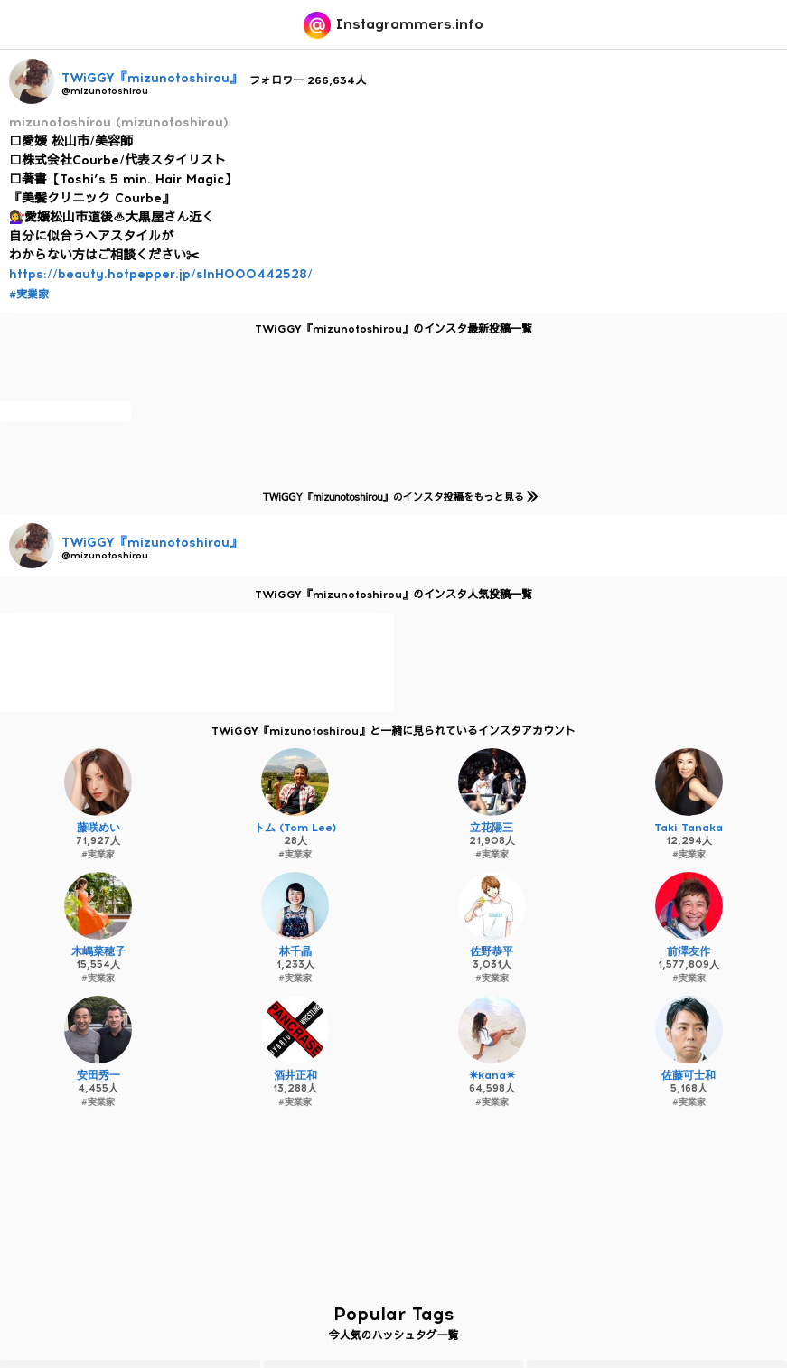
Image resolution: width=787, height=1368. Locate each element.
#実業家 (29, 294)
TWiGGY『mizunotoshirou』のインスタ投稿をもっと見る (397, 496)
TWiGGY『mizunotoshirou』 (151, 78)
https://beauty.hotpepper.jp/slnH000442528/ (161, 274)
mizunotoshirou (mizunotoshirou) (119, 122)
